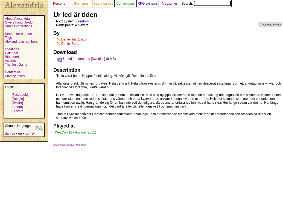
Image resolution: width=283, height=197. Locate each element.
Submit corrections (18, 26)
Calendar (11, 53)
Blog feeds (13, 57)
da (6, 133)
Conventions (125, 3)
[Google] (17, 99)
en (20, 133)
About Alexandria (17, 19)
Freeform (83, 21)
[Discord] (17, 111)
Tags (8, 38)
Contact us (13, 72)
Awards (10, 61)
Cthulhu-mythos (272, 24)
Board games (103, 3)
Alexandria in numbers (21, 42)
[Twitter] (17, 103)
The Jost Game (16, 64)
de (13, 133)
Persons (59, 3)
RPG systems (147, 3)
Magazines (170, 3)
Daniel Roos (70, 44)
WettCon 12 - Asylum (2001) (75, 132)
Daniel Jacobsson (74, 39)
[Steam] (17, 107)
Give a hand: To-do (19, 22)
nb (26, 133)
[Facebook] (19, 95)
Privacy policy (15, 76)
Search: (206, 3)
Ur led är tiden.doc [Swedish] (84, 59)
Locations (12, 49)
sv (33, 133)
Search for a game (18, 34)
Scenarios (81, 3)
